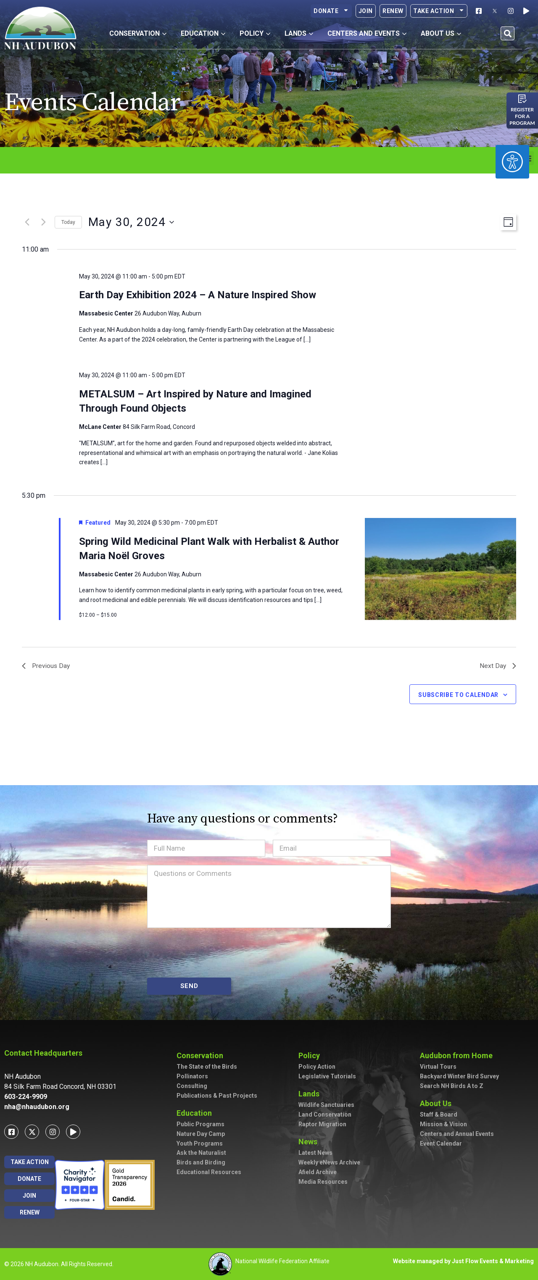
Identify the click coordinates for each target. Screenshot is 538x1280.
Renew (393, 11)
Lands (311, 1093)
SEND (189, 986)
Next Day (497, 666)
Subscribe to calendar (458, 695)
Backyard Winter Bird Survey (459, 1076)
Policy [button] (255, 33)
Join (366, 11)
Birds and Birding (201, 1162)
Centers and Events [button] (366, 33)
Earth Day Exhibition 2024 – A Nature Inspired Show (197, 295)
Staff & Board (438, 1115)
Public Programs (200, 1124)
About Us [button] (441, 33)
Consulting (192, 1086)
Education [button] (203, 33)
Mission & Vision (443, 1124)
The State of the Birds (207, 1067)
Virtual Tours (438, 1067)
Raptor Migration (322, 1124)
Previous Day (46, 666)
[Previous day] (27, 222)
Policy (311, 1055)
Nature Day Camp (201, 1133)
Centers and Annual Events (457, 1133)
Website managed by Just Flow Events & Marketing (463, 1261)
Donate (331, 11)
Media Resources (323, 1181)
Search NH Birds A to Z (451, 1086)
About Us (438, 1103)
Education (196, 1113)
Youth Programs (200, 1143)
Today (68, 222)
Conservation (202, 1055)
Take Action (438, 11)
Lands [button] (299, 33)
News (310, 1141)
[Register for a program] (522, 99)
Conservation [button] (137, 33)
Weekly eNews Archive (329, 1162)
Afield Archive (317, 1172)
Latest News (315, 1153)
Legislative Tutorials (327, 1076)
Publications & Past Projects (217, 1095)
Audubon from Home (458, 1055)
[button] (507, 33)
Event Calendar (441, 1143)
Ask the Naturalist (201, 1153)
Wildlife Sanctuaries (326, 1105)
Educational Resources (209, 1172)
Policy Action (316, 1067)
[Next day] (43, 222)
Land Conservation (324, 1115)
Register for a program (522, 116)
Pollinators (192, 1076)
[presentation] (211, 952)
